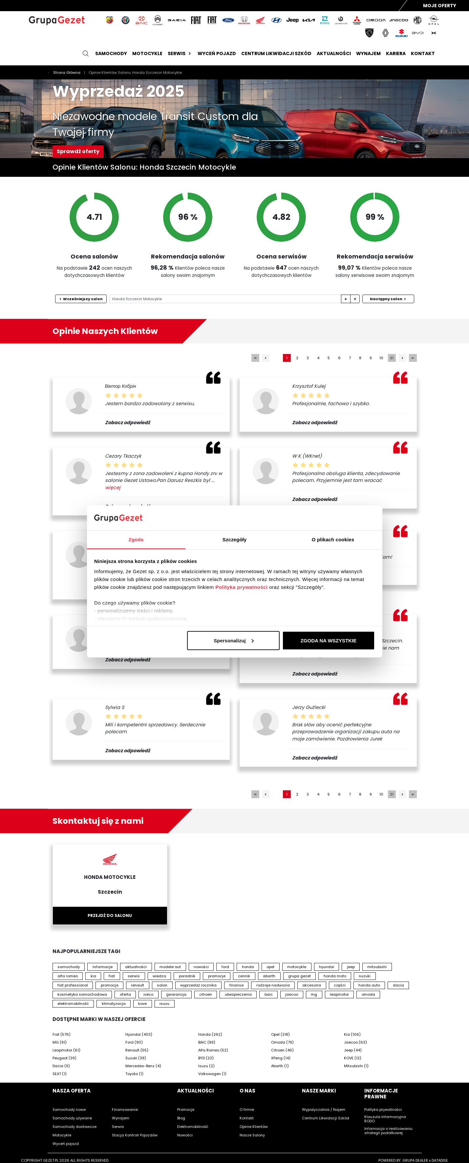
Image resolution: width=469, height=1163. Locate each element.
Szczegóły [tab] (234, 539)
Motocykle (147, 53)
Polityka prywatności (241, 587)
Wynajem (368, 53)
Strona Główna (67, 72)
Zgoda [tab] (136, 539)
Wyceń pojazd (217, 53)
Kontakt (423, 53)
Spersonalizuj (234, 640)
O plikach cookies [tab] (333, 539)
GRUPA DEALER (415, 1160)
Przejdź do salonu (110, 915)
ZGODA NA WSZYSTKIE (329, 640)
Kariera (396, 53)
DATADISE (440, 1160)
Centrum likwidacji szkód (276, 53)
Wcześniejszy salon (81, 298)
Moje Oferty (439, 5)
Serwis (180, 53)
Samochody (111, 53)
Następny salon (388, 298)
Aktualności (334, 53)
